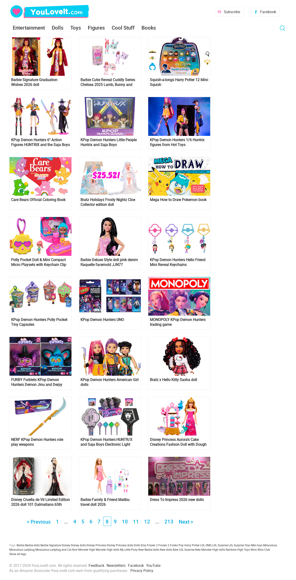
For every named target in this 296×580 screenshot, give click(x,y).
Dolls (57, 27)
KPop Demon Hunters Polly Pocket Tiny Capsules (39, 322)
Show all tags (17, 554)
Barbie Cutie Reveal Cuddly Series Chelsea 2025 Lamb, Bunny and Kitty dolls (107, 82)
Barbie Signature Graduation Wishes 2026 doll (34, 82)
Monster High (86, 549)
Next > (186, 521)
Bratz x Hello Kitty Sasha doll (173, 379)
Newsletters (116, 565)
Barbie (21, 545)
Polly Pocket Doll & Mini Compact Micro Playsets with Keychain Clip (38, 262)
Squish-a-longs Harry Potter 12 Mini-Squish (179, 82)
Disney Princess (96, 545)
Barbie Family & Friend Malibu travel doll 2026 (105, 502)
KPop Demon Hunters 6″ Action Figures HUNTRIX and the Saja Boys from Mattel (40, 142)
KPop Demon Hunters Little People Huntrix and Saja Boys (108, 142)
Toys (75, 27)
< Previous (39, 521)
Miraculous (270, 545)
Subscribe (232, 11)
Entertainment (29, 27)
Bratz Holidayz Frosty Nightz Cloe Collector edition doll (107, 202)
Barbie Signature (50, 545)
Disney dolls (78, 545)
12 (147, 521)
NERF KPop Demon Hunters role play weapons (37, 442)
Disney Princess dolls (120, 545)
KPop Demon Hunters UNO (102, 319)
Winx (253, 549)
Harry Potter (192, 545)
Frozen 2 (163, 545)
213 (168, 521)
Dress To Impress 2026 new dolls (177, 499)
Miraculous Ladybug (22, 549)
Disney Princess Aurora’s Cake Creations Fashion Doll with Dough (178, 442)
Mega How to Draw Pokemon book (178, 199)
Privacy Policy (141, 570)
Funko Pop (177, 545)
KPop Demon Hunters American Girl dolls (109, 382)
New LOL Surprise (183, 549)
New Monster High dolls (210, 549)
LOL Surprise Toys (239, 545)
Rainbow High (234, 549)
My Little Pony (129, 549)
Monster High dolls (107, 549)
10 (125, 521)
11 (136, 521)
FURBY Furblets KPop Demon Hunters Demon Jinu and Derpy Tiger (36, 382)
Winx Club (263, 549)
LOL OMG (206, 545)
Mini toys (256, 545)
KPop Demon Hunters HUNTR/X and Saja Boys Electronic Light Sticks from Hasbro (106, 442)
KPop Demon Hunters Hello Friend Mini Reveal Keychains (177, 262)
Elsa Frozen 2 (149, 545)
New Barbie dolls (148, 549)
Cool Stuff (123, 27)
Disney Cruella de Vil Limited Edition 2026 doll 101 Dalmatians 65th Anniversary (40, 502)
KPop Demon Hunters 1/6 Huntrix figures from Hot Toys (177, 142)
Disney (66, 545)
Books (149, 27)
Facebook (268, 11)
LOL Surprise (220, 545)
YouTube (153, 565)
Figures (96, 27)
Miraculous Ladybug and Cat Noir (56, 549)
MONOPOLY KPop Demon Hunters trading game (178, 322)
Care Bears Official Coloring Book (38, 199)
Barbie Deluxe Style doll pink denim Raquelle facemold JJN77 (109, 262)
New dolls (166, 549)
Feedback (96, 565)
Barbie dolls (32, 545)
